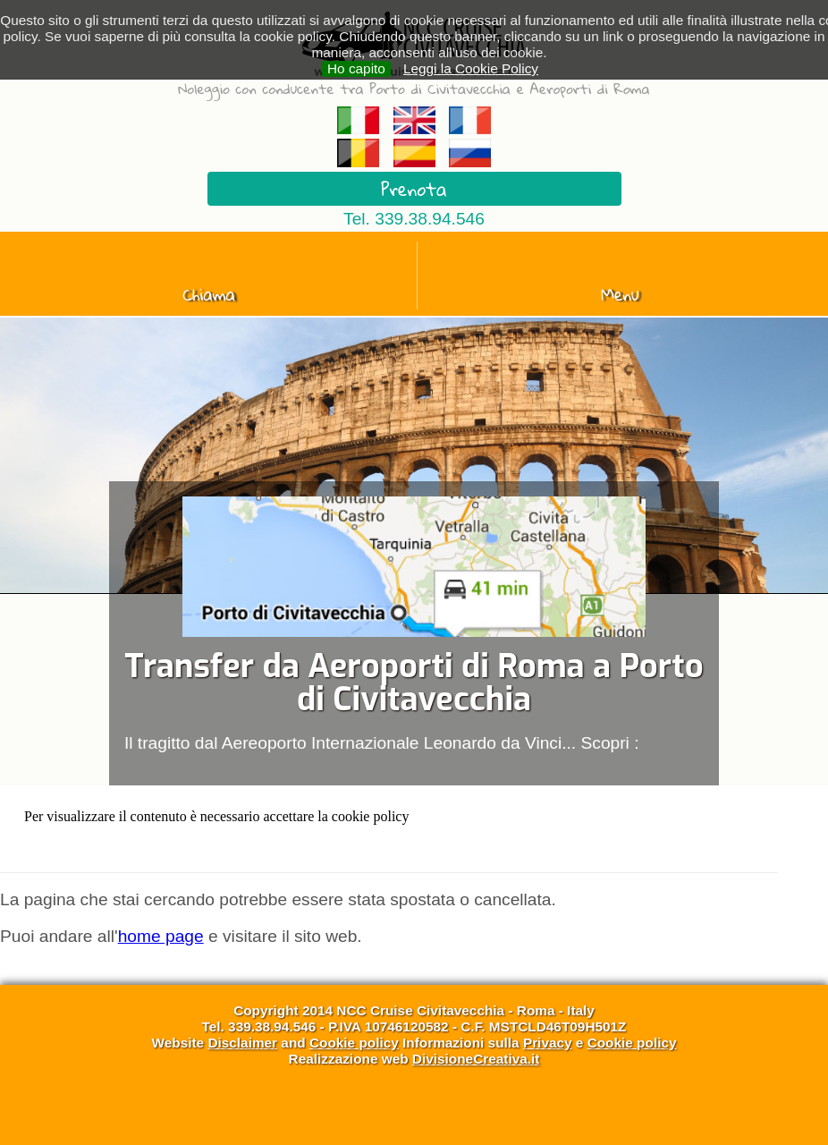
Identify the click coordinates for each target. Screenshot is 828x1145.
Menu (620, 294)
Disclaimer (242, 1042)
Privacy (547, 1042)
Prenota (413, 189)
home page (161, 936)
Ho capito (356, 68)
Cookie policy (354, 1042)
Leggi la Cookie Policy (470, 68)
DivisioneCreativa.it (476, 1058)
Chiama (208, 294)
